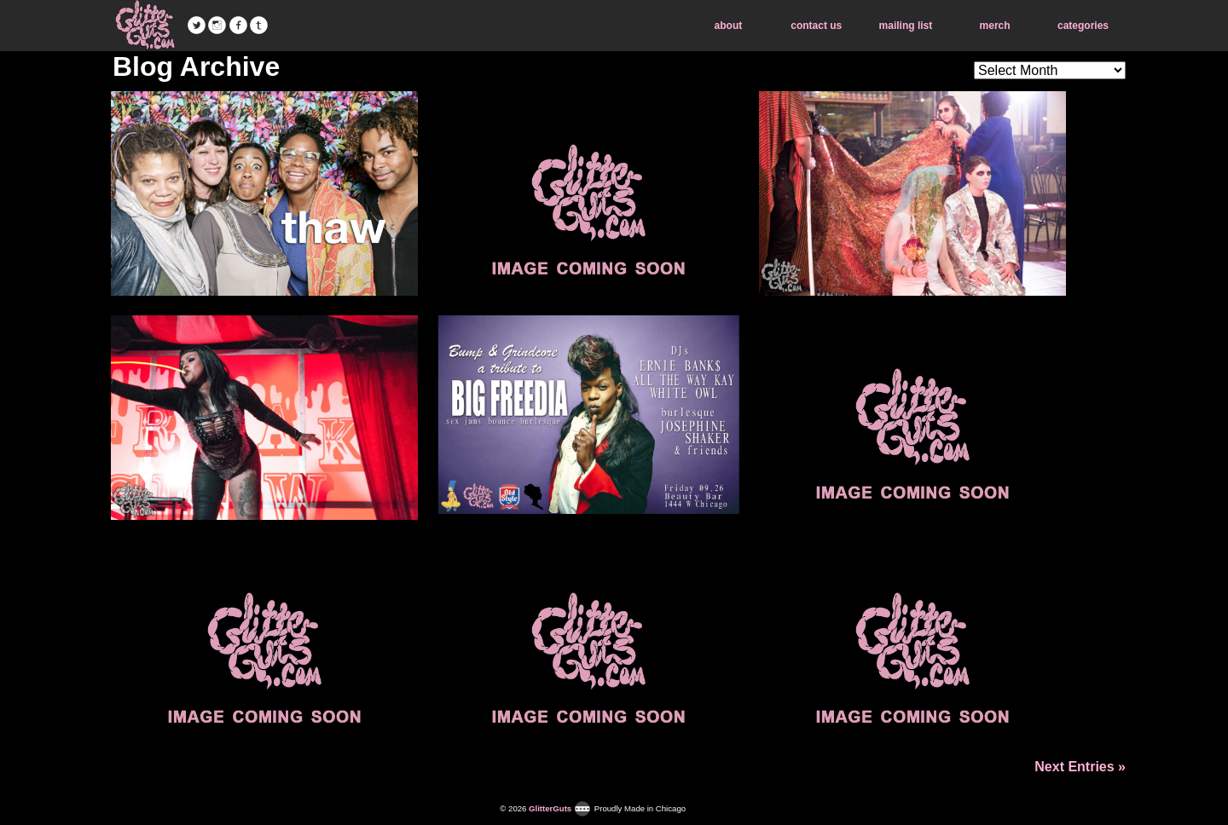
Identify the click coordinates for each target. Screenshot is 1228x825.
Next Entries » (1080, 766)
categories (1083, 26)
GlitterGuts (145, 25)
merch (995, 26)
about (729, 26)
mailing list (906, 26)
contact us (816, 26)
